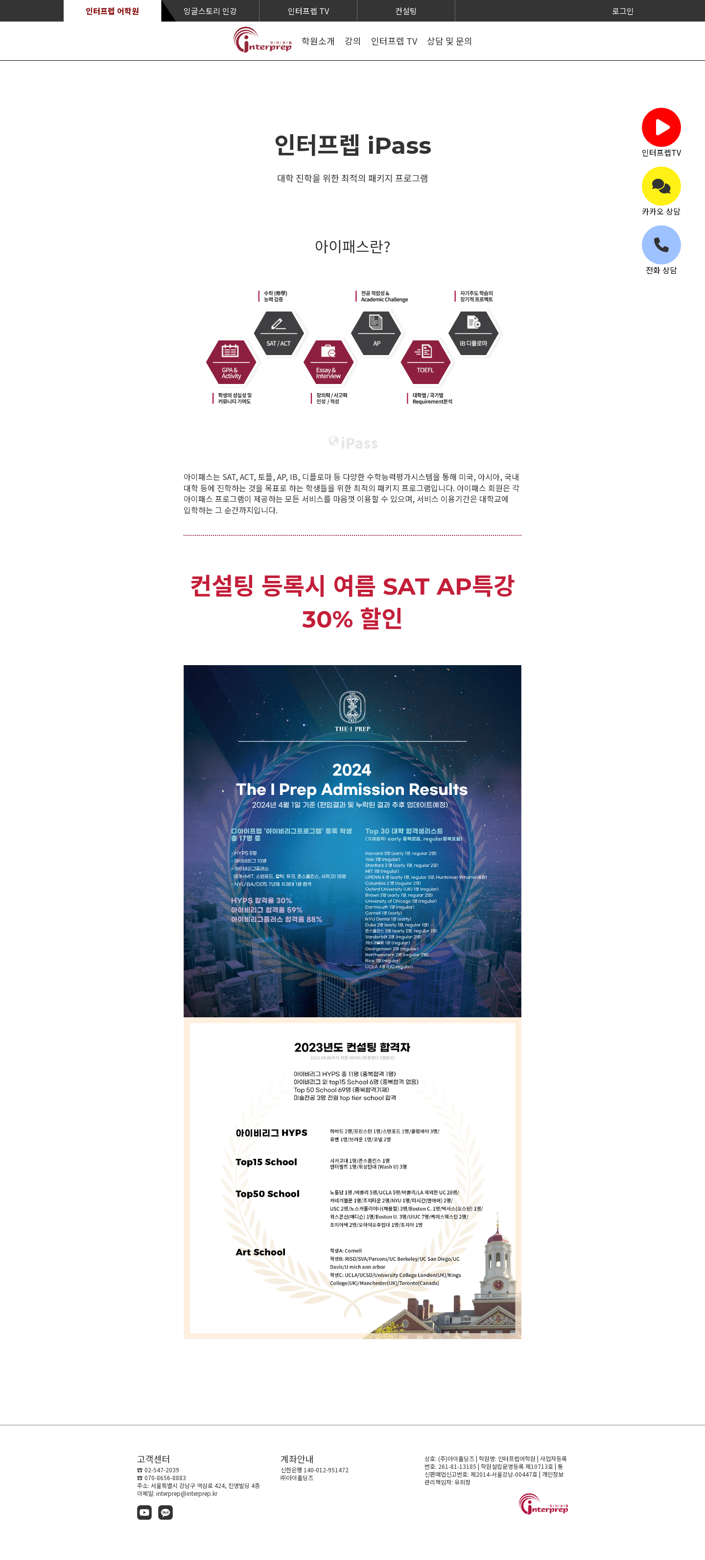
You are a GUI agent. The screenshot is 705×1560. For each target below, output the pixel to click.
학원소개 (318, 40)
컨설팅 (406, 11)
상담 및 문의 (449, 40)
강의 (353, 40)
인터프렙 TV (308, 11)
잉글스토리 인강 (210, 11)
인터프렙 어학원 (112, 11)
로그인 (623, 11)
